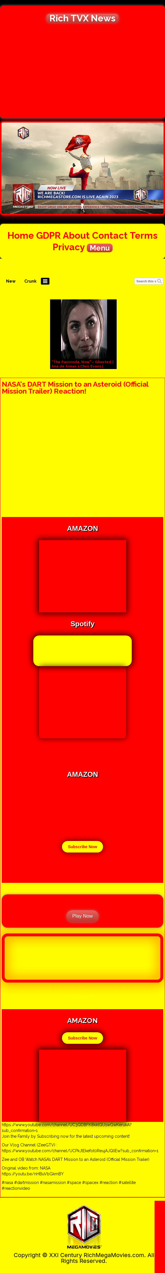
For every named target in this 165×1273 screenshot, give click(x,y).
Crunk (30, 281)
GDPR (48, 235)
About (76, 235)
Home (21, 235)
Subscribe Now (82, 846)
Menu (100, 248)
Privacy (69, 247)
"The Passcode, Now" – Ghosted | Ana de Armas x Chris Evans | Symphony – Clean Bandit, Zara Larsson (82, 368)
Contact (110, 235)
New (11, 281)
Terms (143, 235)
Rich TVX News (83, 18)
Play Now (82, 916)
